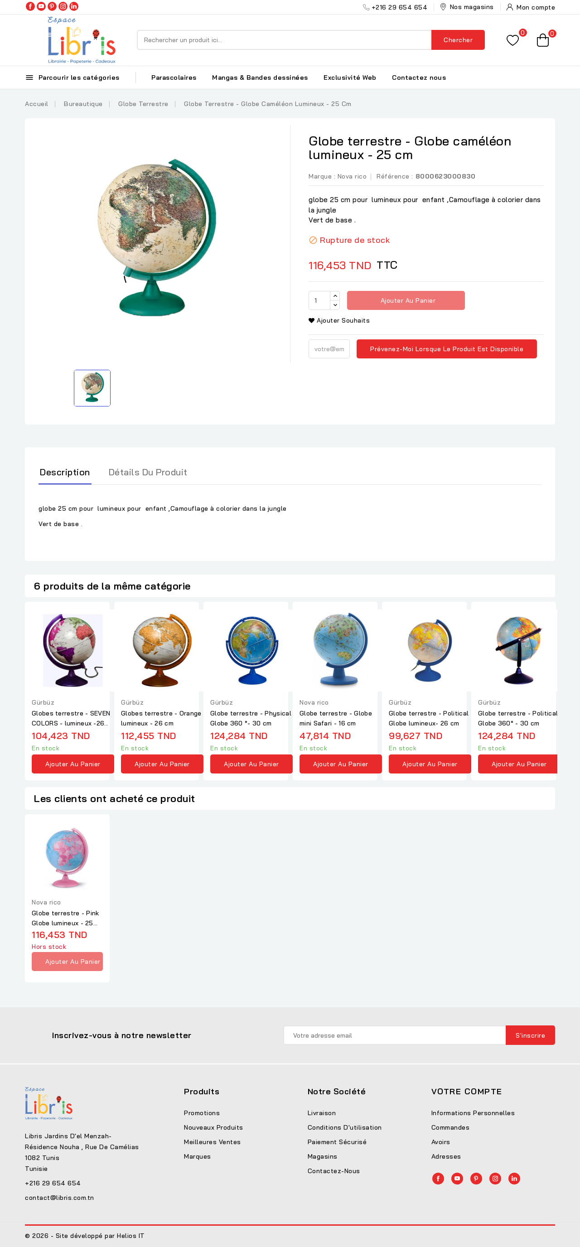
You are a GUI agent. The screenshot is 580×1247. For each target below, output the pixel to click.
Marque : (322, 176)
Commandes (450, 1127)
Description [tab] (65, 472)
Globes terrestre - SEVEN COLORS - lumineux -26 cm (71, 718)
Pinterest (52, 6)
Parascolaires (174, 77)
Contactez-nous (334, 1171)
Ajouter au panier (406, 300)
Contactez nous (419, 77)
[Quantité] (319, 300)
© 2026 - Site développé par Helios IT (85, 1236)
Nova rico (352, 176)
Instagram (63, 6)
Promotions (202, 1113)
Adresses (446, 1156)
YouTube (41, 6)
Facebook (30, 6)
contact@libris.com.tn (59, 1198)
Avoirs (440, 1142)
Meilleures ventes (212, 1142)
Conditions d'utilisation (345, 1127)
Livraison (322, 1113)
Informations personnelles (473, 1113)
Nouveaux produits (213, 1127)
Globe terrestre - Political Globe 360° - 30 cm (518, 718)
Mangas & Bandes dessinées (260, 77)
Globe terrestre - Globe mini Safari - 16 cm (336, 718)
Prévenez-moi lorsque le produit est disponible (446, 349)
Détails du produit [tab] (148, 472)
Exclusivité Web (350, 77)
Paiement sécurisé (337, 1142)
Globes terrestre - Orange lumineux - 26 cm (161, 718)
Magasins (323, 1156)
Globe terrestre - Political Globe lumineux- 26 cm (429, 718)
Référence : (395, 176)
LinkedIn (73, 6)
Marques (197, 1156)
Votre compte (467, 1091)
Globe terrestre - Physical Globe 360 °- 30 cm (250, 718)
